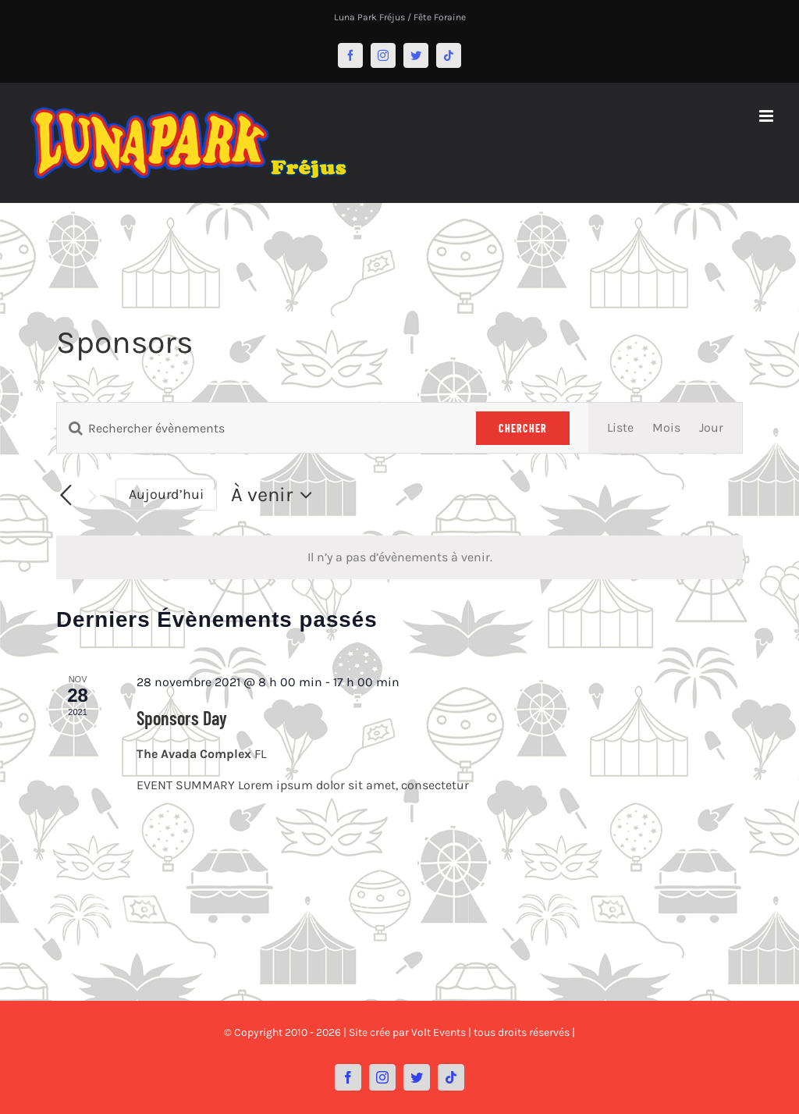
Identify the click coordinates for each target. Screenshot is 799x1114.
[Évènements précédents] (65, 495)
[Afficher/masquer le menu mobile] (767, 116)
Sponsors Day (182, 717)
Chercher (523, 428)
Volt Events (438, 1032)
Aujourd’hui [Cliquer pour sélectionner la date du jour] (166, 494)
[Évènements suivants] (92, 496)
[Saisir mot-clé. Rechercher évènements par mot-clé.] (257, 428)
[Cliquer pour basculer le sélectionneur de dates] (275, 495)
